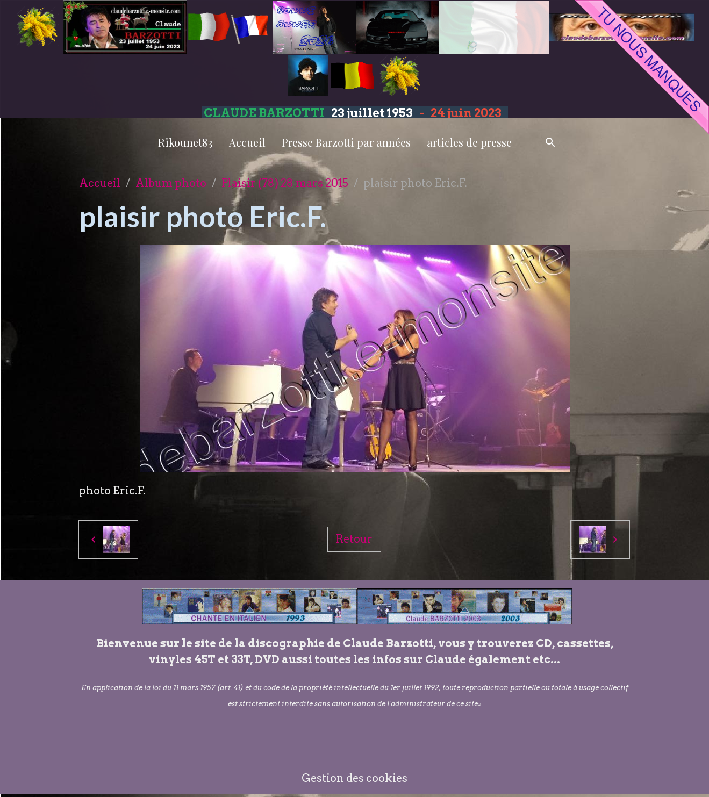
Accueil (247, 142)
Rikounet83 (185, 142)
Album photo (170, 183)
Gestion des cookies (354, 778)
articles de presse (469, 142)
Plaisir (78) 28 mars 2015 (284, 183)
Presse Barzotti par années (346, 142)
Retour (354, 539)
